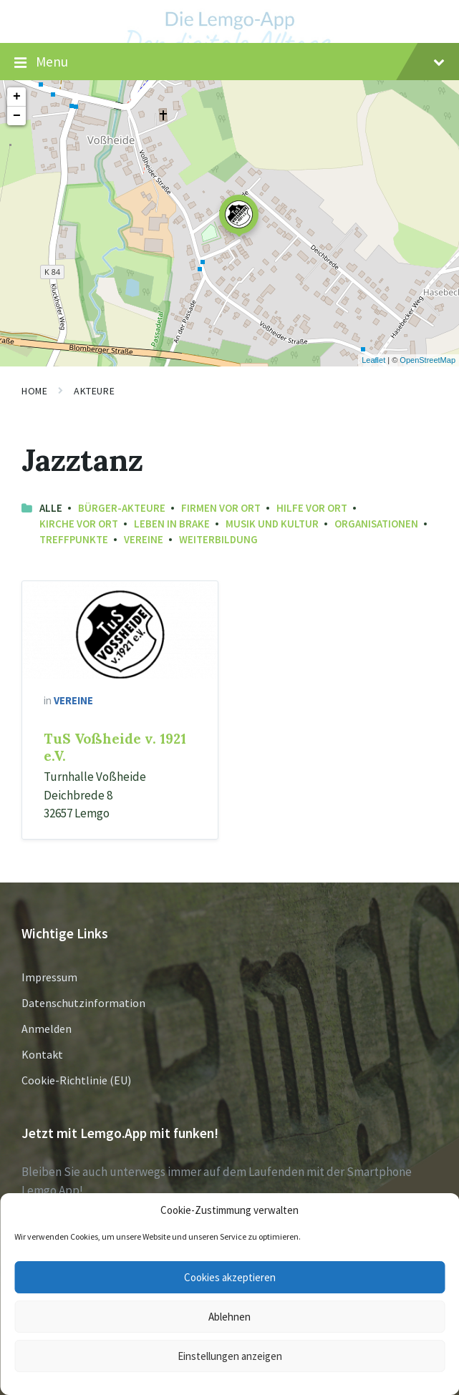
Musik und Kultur (272, 523)
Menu (229, 62)
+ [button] (17, 96)
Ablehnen (229, 1316)
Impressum (49, 977)
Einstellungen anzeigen (230, 1356)
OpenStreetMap (427, 360)
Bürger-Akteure (121, 508)
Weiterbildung (218, 539)
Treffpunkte (73, 539)
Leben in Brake (172, 523)
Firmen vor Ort (221, 508)
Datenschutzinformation (83, 1003)
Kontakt (42, 1054)
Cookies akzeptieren (230, 1277)
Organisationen (376, 523)
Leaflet (373, 360)
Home (34, 390)
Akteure (94, 390)
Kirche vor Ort (78, 523)
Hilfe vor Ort (311, 508)
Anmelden (46, 1028)
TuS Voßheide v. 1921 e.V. (115, 747)
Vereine (143, 539)
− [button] (17, 116)
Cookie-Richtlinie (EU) (76, 1080)
